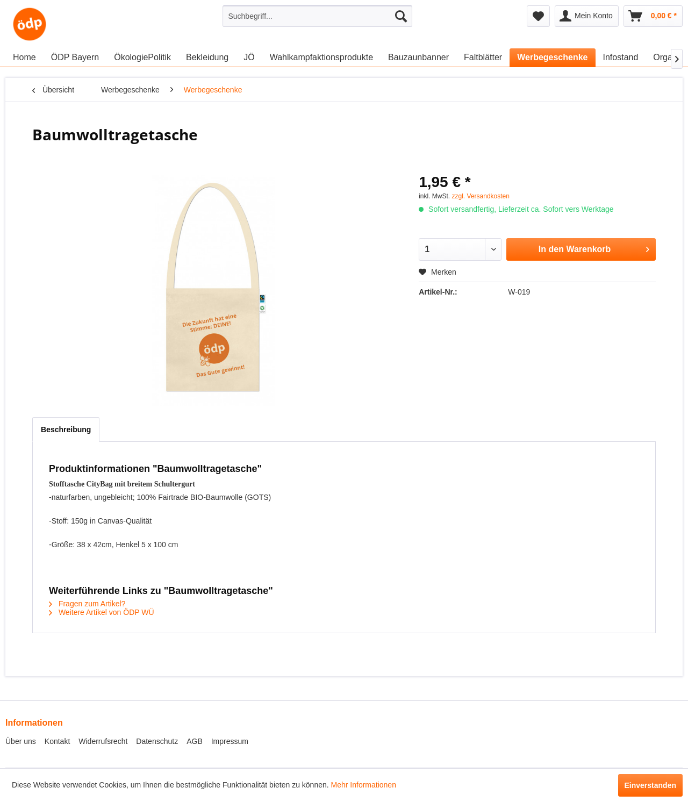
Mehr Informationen (363, 784)
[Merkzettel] (538, 16)
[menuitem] (317, 16)
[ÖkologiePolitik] (142, 57)
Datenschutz (157, 741)
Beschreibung (66, 429)
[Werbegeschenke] (552, 57)
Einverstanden (650, 785)
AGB (195, 741)
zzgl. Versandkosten (481, 196)
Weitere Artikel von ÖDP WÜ (101, 612)
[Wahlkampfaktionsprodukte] (321, 57)
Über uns (20, 741)
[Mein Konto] (587, 16)
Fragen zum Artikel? (87, 603)
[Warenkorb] (653, 16)
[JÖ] (249, 57)
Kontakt (57, 741)
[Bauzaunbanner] (418, 57)
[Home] (24, 57)
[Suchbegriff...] (317, 16)
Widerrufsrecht (102, 741)
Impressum (229, 741)
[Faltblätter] (483, 57)
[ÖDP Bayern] (75, 57)
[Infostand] (621, 57)
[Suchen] (401, 16)
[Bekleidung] (207, 57)
